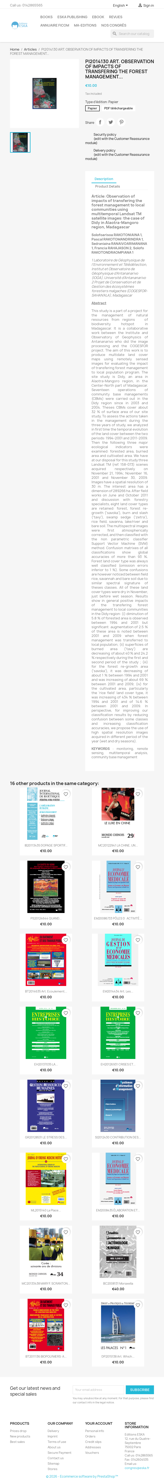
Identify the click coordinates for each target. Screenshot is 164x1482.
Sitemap (53, 1463)
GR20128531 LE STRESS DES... (46, 1137)
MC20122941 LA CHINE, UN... (118, 845)
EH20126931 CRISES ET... (118, 1064)
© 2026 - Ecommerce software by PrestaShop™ (82, 1476)
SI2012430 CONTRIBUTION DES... (118, 1137)
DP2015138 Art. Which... (118, 1356)
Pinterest (121, 122)
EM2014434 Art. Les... (118, 991)
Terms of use (57, 1442)
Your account (98, 1423)
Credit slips (93, 1442)
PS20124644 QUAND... (46, 918)
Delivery (53, 1431)
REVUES (115, 17)
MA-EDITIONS (85, 25)
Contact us (56, 1458)
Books (46, 17)
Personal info (94, 1431)
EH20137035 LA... (46, 1064)
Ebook (98, 17)
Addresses (93, 1447)
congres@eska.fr (137, 1468)
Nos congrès (113, 25)
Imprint (53, 1436)
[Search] (132, 33)
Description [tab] (104, 179)
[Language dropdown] (121, 5)
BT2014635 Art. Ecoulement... (46, 991)
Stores (52, 1469)
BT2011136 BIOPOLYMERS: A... (46, 1356)
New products (20, 1436)
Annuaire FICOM (54, 25)
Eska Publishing (72, 17)
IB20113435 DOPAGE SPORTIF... (46, 845)
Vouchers (92, 1453)
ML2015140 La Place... (46, 1210)
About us (54, 1447)
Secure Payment (59, 1453)
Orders (90, 1436)
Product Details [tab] (107, 186)
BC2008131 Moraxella (118, 1283)
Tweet (111, 122)
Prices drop (18, 1431)
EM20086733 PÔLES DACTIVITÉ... (118, 918)
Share (100, 122)
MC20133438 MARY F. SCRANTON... (46, 1283)
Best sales (17, 1442)
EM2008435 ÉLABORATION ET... (118, 1210)
